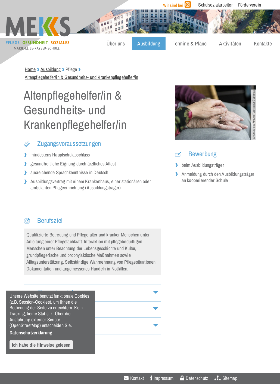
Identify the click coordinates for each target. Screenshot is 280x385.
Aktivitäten (230, 43)
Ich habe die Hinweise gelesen (41, 344)
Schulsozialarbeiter (215, 4)
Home (30, 69)
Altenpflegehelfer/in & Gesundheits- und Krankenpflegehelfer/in (81, 77)
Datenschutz (197, 378)
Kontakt (137, 378)
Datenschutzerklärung (31, 332)
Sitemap (229, 378)
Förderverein (249, 4)
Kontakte (263, 43)
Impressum (163, 378)
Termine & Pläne (190, 43)
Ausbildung (148, 43)
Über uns (116, 43)
